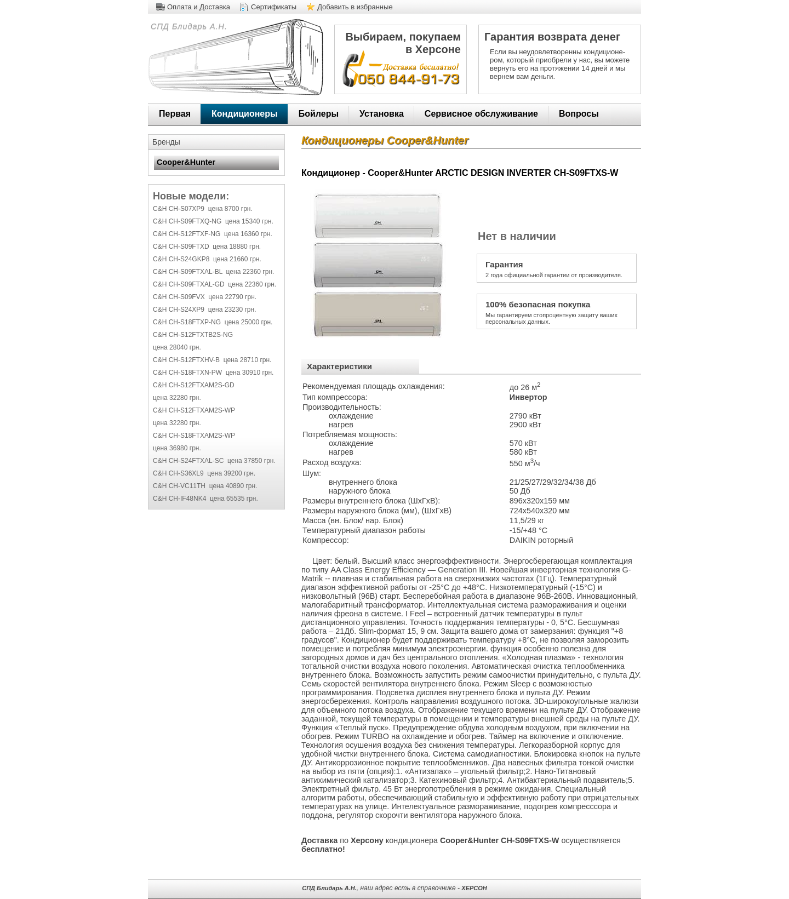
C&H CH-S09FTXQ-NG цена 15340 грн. (213, 221)
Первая (175, 113)
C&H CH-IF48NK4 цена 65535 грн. (205, 498)
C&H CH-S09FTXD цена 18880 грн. (207, 246)
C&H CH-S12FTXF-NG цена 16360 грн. (212, 234)
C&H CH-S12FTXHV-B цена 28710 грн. (212, 360)
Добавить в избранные (355, 7)
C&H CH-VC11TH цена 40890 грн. (205, 486)
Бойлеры (319, 113)
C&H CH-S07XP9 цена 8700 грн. (203, 209)
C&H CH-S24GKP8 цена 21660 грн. (207, 259)
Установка (381, 113)
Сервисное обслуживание (481, 113)
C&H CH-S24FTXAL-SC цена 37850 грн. (214, 461)
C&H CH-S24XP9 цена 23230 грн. (204, 309)
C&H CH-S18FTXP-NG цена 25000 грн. (212, 322)
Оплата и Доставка (198, 7)
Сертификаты (273, 7)
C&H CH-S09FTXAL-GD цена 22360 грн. (214, 284)
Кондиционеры (244, 113)
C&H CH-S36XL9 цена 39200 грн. (204, 473)
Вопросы (579, 113)
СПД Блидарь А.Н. (187, 26)
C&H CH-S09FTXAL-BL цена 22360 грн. (213, 272)
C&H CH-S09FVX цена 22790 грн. (204, 297)
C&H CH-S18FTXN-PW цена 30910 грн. (213, 372)
